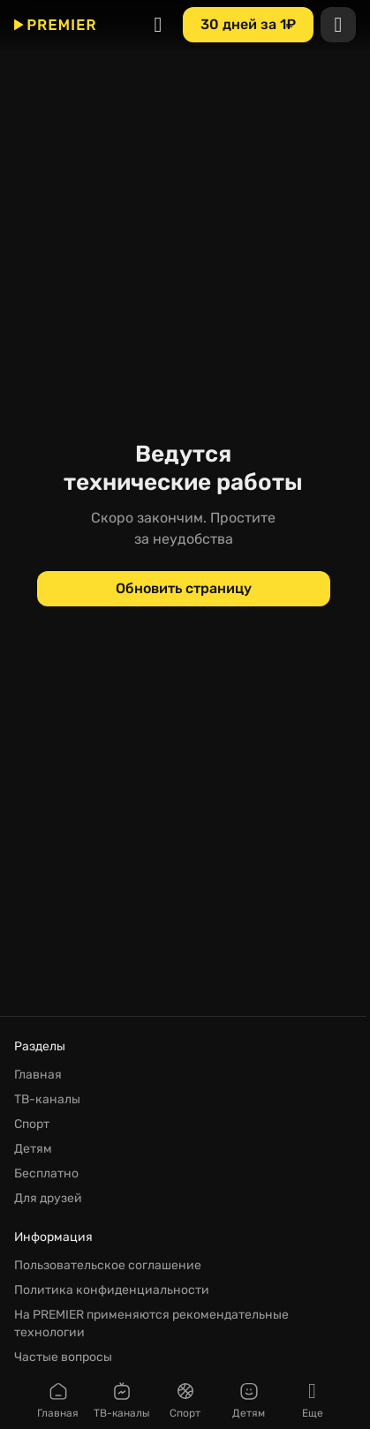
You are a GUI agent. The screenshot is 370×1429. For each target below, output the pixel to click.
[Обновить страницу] (183, 588)
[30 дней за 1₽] (248, 24)
